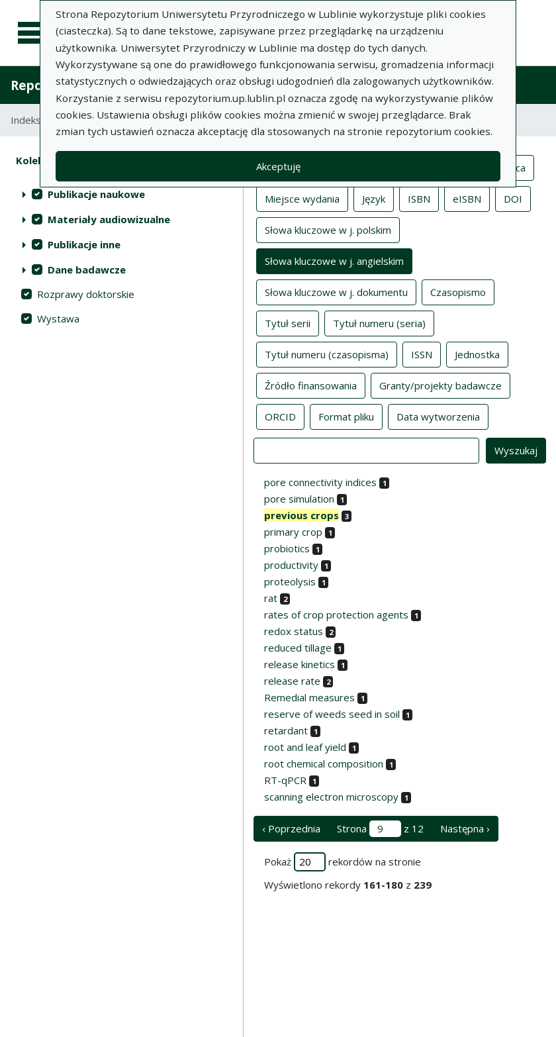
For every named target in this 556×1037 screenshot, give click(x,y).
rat (270, 598)
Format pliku (346, 416)
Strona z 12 (380, 828)
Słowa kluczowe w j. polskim (328, 229)
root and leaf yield (305, 747)
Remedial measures (309, 697)
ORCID (280, 416)
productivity (291, 564)
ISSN (421, 353)
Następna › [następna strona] (465, 828)
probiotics (287, 548)
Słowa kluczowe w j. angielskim (334, 260)
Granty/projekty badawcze (440, 384)
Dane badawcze (87, 269)
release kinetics (299, 664)
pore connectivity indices (320, 482)
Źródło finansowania (311, 384)
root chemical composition (323, 763)
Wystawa (58, 318)
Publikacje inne (84, 244)
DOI (513, 198)
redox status (293, 631)
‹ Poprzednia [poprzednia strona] (291, 828)
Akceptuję (278, 166)
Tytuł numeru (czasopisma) (327, 353)
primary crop (293, 531)
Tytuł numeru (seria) (379, 322)
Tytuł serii (287, 322)
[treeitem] (121, 194)
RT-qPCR (285, 780)
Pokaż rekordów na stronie (342, 861)
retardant (286, 730)
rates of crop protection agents (336, 614)
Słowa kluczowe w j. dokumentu (336, 291)
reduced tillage (298, 647)
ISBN (419, 198)
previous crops (301, 515)
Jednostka (477, 353)
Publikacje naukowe (96, 194)
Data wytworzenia (438, 416)
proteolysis (290, 581)
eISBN (467, 198)
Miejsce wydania (302, 198)
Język (373, 198)
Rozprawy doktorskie (85, 294)
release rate (292, 680)
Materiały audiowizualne (109, 219)
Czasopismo (458, 291)
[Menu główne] (34, 33)
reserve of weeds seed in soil (332, 713)
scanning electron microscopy (331, 796)
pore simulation (299, 498)
